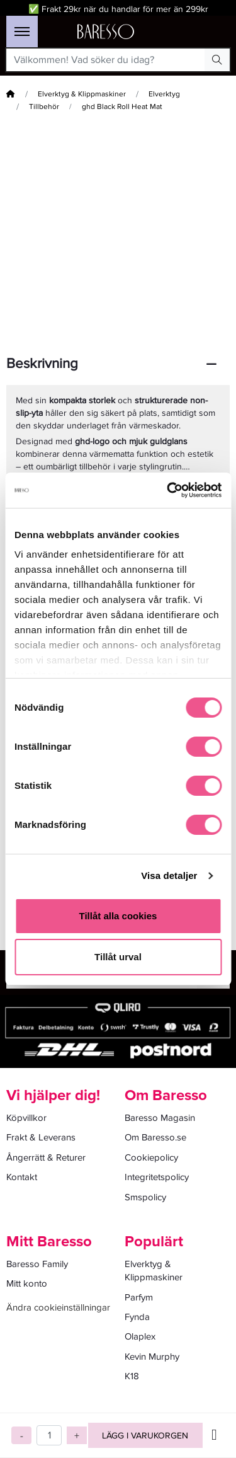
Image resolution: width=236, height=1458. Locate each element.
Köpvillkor (26, 1117)
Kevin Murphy (152, 1356)
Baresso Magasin (160, 1117)
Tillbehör (44, 107)
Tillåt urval (118, 956)
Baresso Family (37, 1264)
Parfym (139, 1297)
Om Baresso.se (155, 1137)
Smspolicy (145, 1197)
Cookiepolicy (151, 1157)
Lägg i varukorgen (145, 1435)
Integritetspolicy (157, 1177)
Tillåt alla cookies (118, 915)
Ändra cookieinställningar (58, 1307)
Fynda (137, 1317)
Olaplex (140, 1336)
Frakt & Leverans (41, 1137)
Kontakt (21, 1177)
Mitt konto (26, 1283)
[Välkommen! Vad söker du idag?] (105, 60)
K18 (132, 1376)
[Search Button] (217, 60)
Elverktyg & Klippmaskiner (82, 94)
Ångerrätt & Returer (46, 1157)
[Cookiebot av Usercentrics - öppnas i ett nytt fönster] (168, 490)
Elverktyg (164, 94)
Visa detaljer (169, 875)
